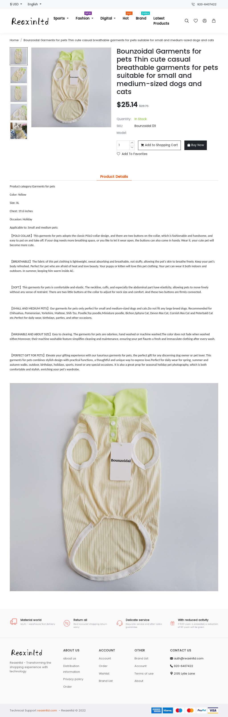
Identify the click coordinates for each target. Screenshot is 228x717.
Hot (127, 16)
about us (69, 658)
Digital (106, 18)
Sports (59, 18)
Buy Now (195, 145)
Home (14, 40)
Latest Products (161, 21)
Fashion (84, 16)
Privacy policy (73, 679)
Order (67, 687)
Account (105, 658)
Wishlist (104, 673)
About (138, 681)
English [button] (33, 4)
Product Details (114, 176)
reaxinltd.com (47, 710)
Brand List (106, 681)
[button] (213, 21)
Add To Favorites (132, 154)
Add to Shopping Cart (159, 145)
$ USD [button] (15, 4)
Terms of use (144, 673)
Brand (143, 16)
